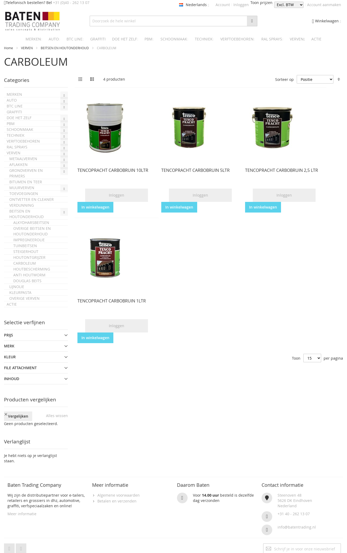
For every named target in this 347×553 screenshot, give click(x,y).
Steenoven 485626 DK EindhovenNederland (295, 490)
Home (9, 48)
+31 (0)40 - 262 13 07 (71, 2)
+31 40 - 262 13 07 (294, 503)
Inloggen (241, 4)
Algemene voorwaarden (118, 485)
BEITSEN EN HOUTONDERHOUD (65, 48)
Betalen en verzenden (117, 490)
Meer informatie (21, 503)
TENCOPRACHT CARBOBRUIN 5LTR (195, 170)
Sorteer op (284, 79)
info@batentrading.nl (297, 516)
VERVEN (27, 48)
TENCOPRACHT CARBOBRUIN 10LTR (112, 170)
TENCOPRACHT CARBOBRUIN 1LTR (111, 301)
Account (223, 4)
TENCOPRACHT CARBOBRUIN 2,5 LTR (281, 170)
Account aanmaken (324, 4)
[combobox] (174, 21)
